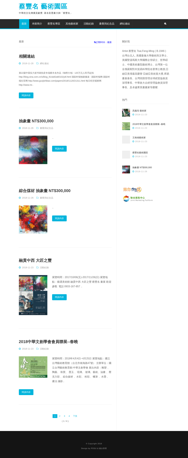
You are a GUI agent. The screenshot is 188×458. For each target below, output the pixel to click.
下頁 (75, 416)
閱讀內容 (26, 95)
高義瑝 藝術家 (139, 110)
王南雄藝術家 (139, 137)
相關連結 (27, 56)
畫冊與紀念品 (106, 23)
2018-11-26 (28, 63)
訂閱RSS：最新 (103, 42)
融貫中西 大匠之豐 (35, 260)
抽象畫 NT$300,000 (36, 121)
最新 (24, 23)
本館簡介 (37, 23)
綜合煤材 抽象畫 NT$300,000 (45, 190)
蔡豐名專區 (54, 23)
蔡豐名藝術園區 (140, 152)
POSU (94, 448)
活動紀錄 (89, 23)
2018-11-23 (28, 267)
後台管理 (103, 448)
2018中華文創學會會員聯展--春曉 (48, 341)
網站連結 (125, 23)
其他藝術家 (72, 23)
